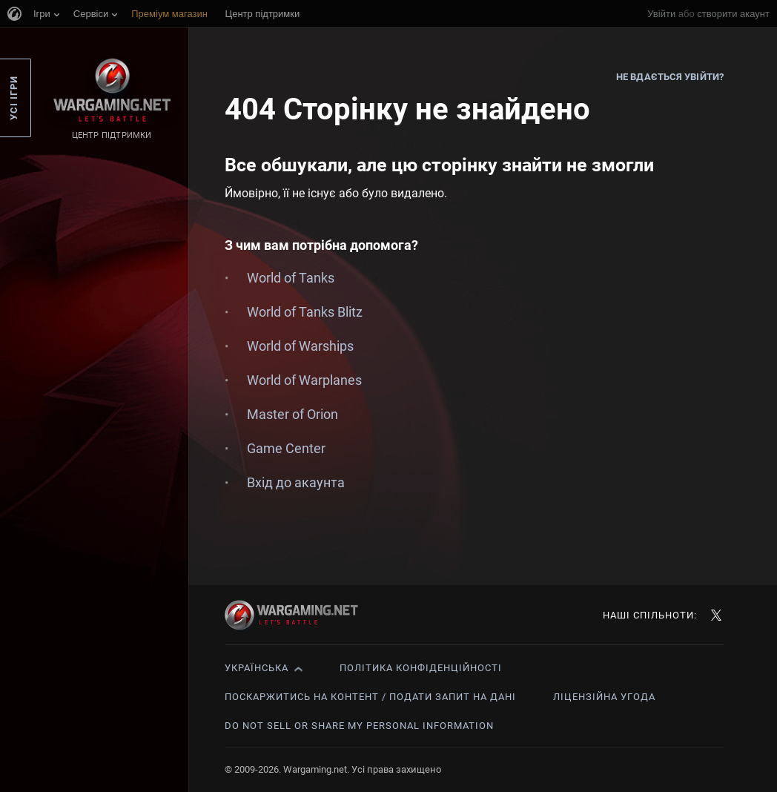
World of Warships (300, 346)
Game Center (286, 448)
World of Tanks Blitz (305, 312)
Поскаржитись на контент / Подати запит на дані (370, 696)
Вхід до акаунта (296, 482)
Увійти (661, 13)
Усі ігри (13, 98)
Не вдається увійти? (670, 76)
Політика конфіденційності (421, 667)
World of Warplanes (304, 380)
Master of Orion (292, 414)
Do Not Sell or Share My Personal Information (359, 725)
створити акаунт (733, 13)
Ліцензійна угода (604, 696)
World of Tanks (290, 278)
